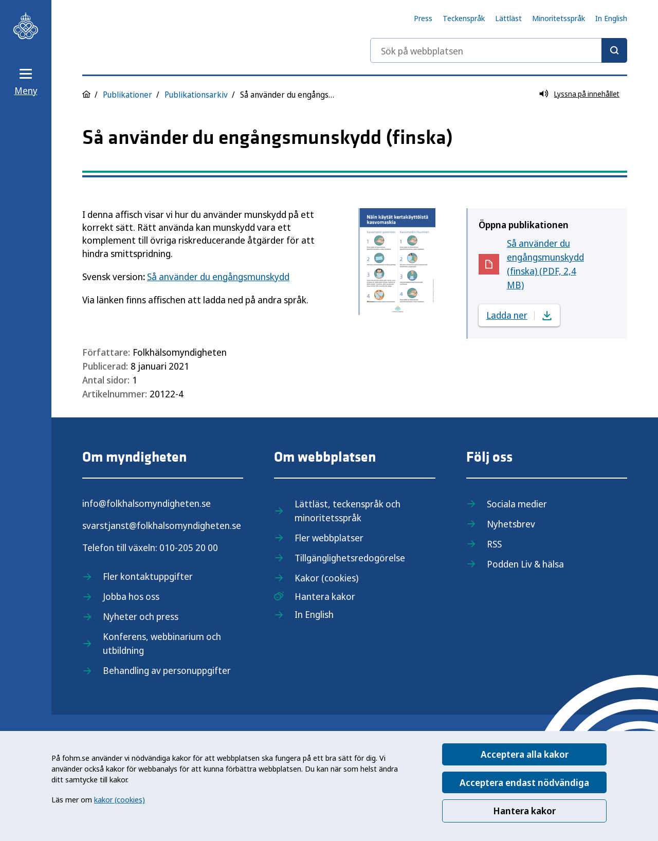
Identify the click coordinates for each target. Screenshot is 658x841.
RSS (494, 544)
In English (611, 18)
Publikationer (127, 94)
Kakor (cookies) (326, 578)
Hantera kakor (524, 811)
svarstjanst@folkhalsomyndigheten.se (161, 525)
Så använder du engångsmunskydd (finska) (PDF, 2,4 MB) (550, 264)
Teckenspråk (464, 18)
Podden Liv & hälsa (525, 564)
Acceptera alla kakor (525, 754)
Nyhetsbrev (511, 524)
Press (423, 18)
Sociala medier (517, 504)
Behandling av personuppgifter (167, 670)
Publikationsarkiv (196, 94)
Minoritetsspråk (558, 18)
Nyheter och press (140, 616)
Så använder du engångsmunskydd (218, 276)
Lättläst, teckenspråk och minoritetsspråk (347, 511)
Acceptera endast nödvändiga (524, 782)
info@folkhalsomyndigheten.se (146, 503)
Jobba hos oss (131, 596)
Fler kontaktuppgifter (148, 576)
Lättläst (508, 18)
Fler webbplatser (329, 538)
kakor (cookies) (119, 799)
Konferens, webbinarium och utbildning (162, 643)
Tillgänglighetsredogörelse (350, 558)
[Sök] (614, 50)
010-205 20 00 (188, 547)
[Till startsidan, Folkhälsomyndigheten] (25, 25)
